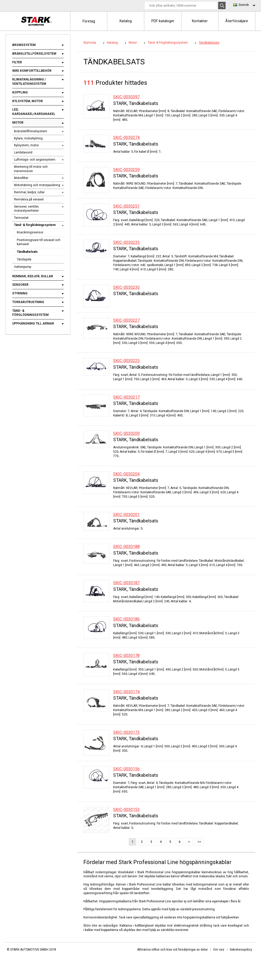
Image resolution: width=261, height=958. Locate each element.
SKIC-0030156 (126, 769)
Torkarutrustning (28, 302)
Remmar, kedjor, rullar (29, 192)
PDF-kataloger (162, 21)
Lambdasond (23, 152)
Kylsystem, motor (27, 101)
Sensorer (20, 284)
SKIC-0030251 (126, 206)
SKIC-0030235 (126, 242)
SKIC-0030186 (126, 619)
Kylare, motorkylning (28, 138)
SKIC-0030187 (126, 582)
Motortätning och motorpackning (37, 185)
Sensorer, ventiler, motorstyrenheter (26, 209)
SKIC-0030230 (126, 287)
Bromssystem (24, 45)
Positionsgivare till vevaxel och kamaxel (38, 242)
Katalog (126, 21)
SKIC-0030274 (126, 137)
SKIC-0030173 (126, 732)
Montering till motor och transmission (31, 169)
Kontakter (200, 21)
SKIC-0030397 (126, 96)
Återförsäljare (236, 21)
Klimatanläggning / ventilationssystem (29, 82)
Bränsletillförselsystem (34, 53)
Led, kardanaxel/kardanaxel (33, 112)
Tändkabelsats (27, 252)
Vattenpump (22, 267)
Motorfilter (21, 178)
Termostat (21, 218)
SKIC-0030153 (126, 809)
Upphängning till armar (33, 323)
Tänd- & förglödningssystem (35, 225)
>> (199, 842)
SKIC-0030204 (126, 474)
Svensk (244, 5)
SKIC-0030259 (126, 169)
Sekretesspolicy (241, 949)
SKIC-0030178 (126, 655)
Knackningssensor (30, 232)
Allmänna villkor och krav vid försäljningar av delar (172, 949)
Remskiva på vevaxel (29, 199)
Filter (17, 62)
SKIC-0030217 (126, 397)
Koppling (20, 92)
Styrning (20, 293)
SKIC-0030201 (126, 514)
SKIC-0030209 (126, 433)
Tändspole (24, 259)
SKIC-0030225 (126, 360)
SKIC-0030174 (126, 691)
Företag (89, 21)
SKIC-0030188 (126, 546)
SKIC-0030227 (126, 320)
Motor (17, 122)
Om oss (218, 949)
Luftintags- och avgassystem (34, 159)
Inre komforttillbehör (31, 71)
